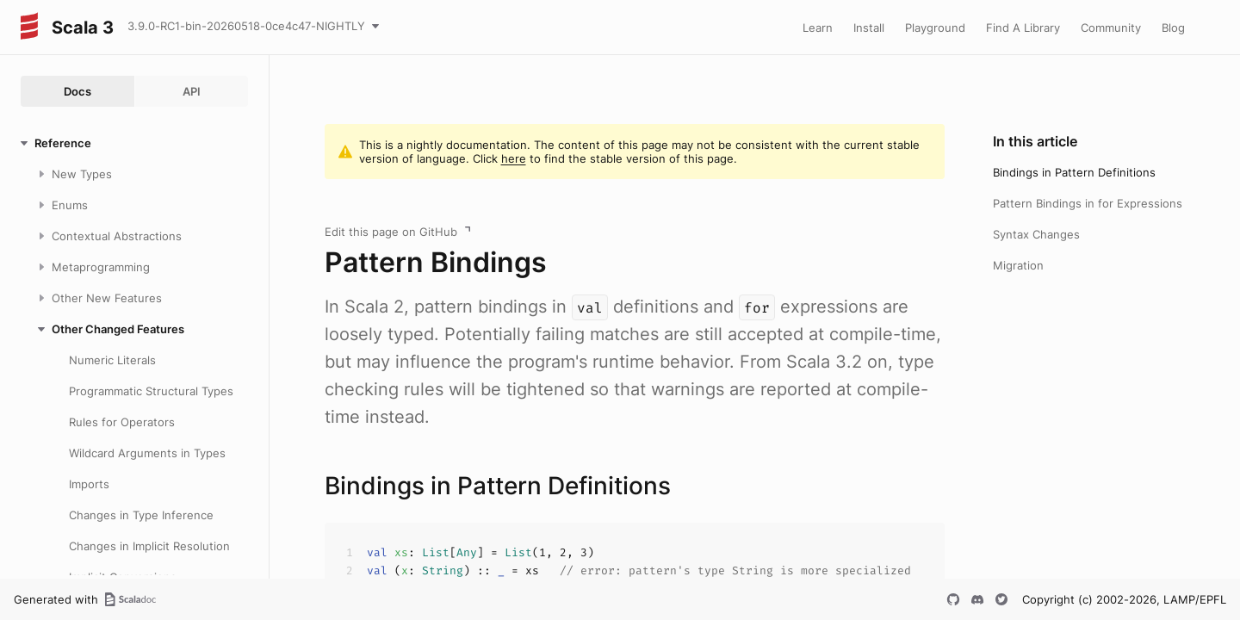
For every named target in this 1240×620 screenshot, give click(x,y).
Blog (1173, 27)
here (513, 158)
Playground (935, 27)
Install (868, 27)
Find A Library (1023, 27)
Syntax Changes (1036, 234)
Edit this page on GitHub (391, 232)
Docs (77, 91)
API (192, 91)
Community (1111, 27)
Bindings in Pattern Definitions (1074, 172)
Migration (1018, 265)
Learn (818, 27)
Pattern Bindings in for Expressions (1087, 203)
